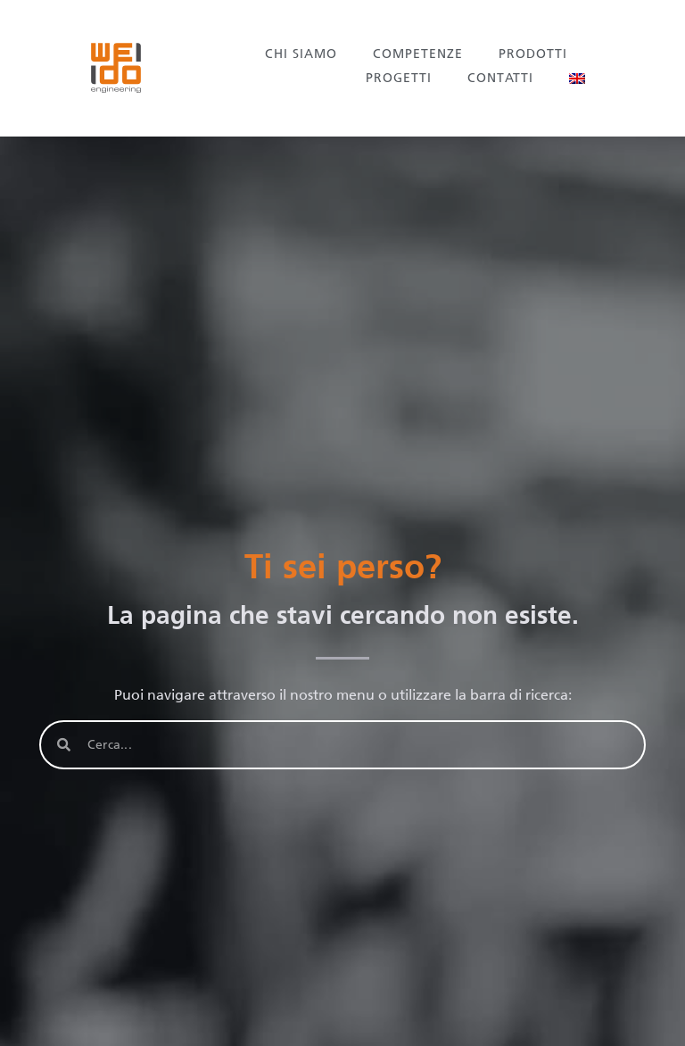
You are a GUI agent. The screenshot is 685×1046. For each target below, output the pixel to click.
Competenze (418, 54)
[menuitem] (577, 78)
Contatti (500, 78)
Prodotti (533, 54)
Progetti (399, 78)
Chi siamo (301, 54)
